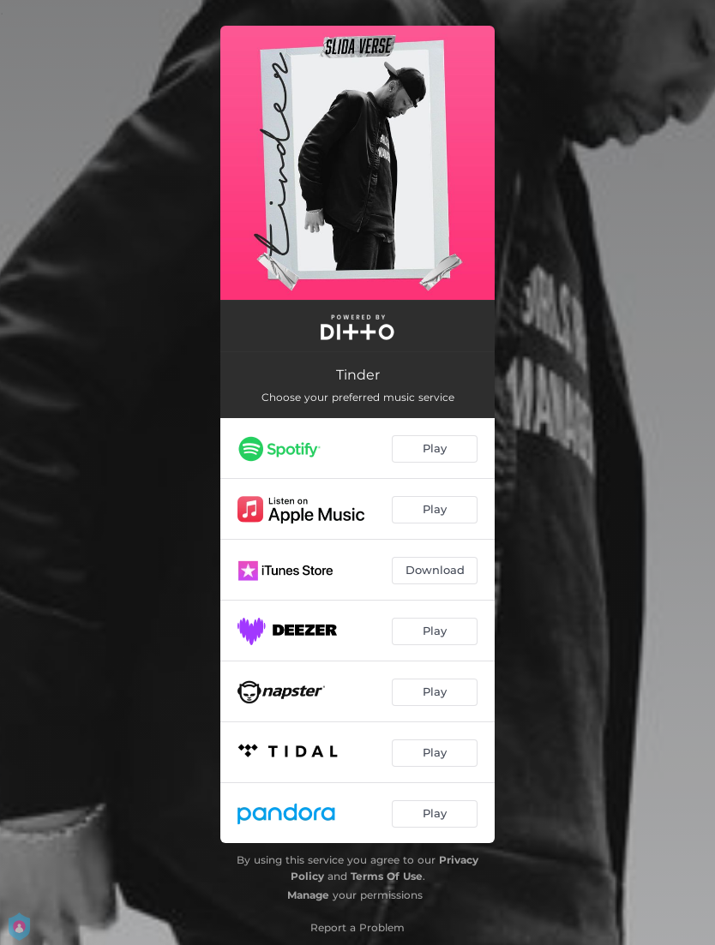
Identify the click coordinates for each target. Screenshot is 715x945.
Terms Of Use (387, 876)
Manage (308, 894)
